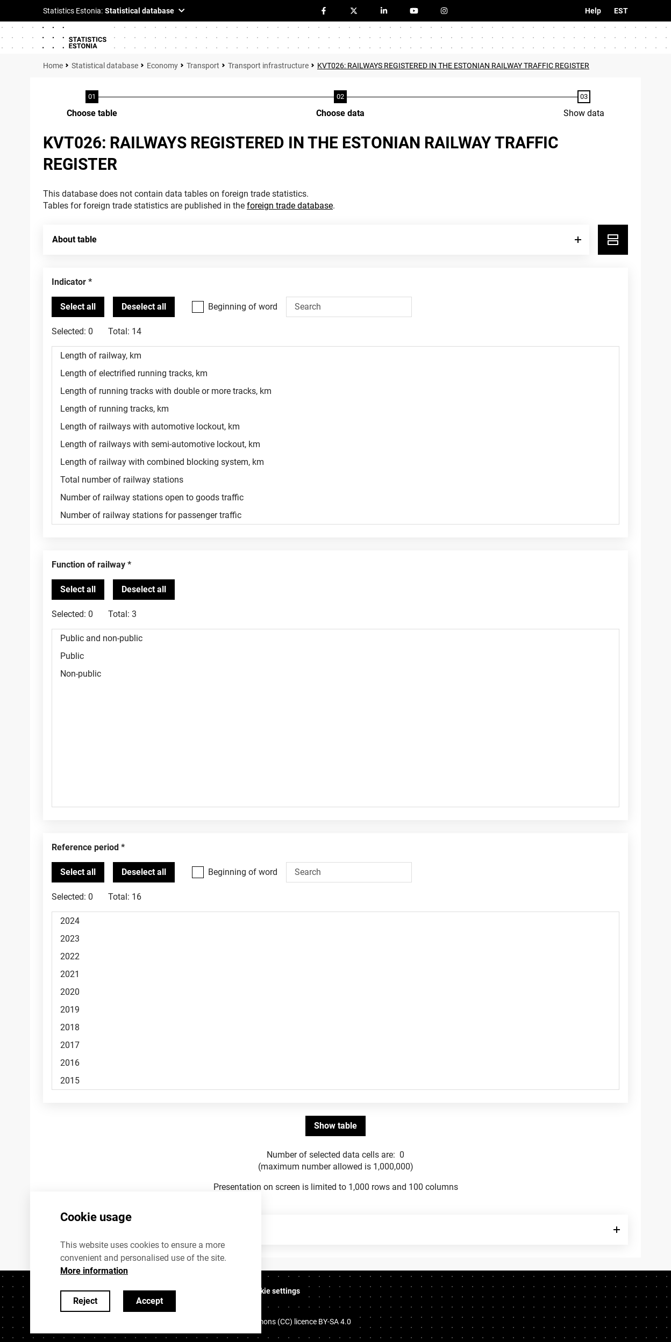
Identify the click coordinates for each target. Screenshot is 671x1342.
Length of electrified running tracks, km (335, 373)
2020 (335, 992)
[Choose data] (340, 104)
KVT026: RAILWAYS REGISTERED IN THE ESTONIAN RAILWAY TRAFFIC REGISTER (453, 65)
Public (335, 656)
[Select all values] (78, 307)
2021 (335, 974)
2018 (335, 1027)
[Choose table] (92, 104)
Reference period (85, 847)
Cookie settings (273, 1291)
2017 (335, 1045)
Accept (149, 1301)
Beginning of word (242, 307)
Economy (162, 65)
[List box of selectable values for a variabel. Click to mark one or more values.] (335, 435)
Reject (85, 1301)
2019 (335, 1009)
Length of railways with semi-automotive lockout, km (335, 444)
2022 (335, 956)
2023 (335, 939)
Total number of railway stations (335, 480)
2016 (335, 1063)
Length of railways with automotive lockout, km (335, 426)
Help (593, 10)
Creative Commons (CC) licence (281, 1321)
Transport (203, 65)
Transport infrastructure (268, 65)
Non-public (335, 674)
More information (94, 1271)
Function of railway (88, 564)
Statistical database (105, 65)
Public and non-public (335, 638)
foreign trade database (290, 205)
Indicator (69, 282)
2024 (335, 921)
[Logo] (74, 37)
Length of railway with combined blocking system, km (335, 462)
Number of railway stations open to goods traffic (335, 497)
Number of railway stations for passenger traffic (335, 515)
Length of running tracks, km (335, 409)
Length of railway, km (335, 355)
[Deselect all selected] (144, 307)
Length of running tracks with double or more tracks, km (335, 391)
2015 (335, 1080)
